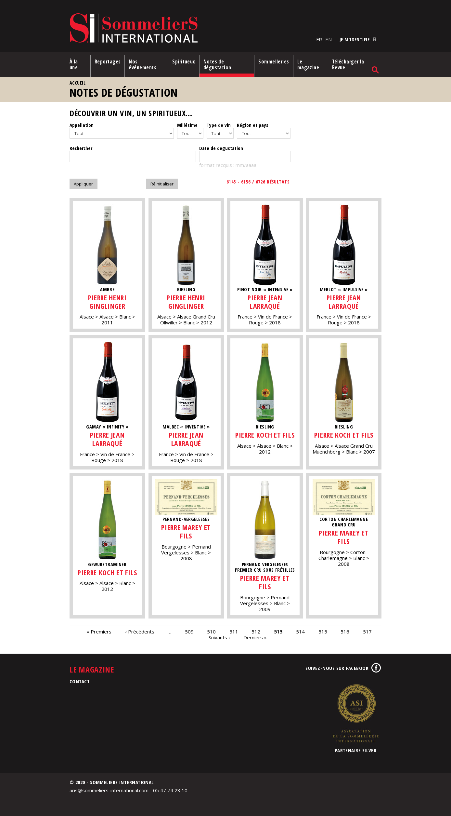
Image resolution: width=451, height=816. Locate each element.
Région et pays (252, 125)
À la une (74, 64)
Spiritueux (183, 61)
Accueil (77, 83)
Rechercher (81, 148)
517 (367, 631)
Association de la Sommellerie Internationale (355, 713)
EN (328, 39)
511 (233, 631)
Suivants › (219, 637)
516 (345, 631)
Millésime (187, 125)
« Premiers (99, 631)
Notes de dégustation (217, 64)
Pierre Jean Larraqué (265, 302)
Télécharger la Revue (348, 64)
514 (300, 631)
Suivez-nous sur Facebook (336, 668)
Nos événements (142, 64)
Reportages (108, 61)
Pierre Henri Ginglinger (107, 302)
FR (319, 39)
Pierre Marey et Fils (186, 531)
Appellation (82, 125)
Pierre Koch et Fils (264, 435)
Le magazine (308, 64)
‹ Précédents (139, 631)
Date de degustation (221, 148)
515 (322, 631)
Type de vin (219, 125)
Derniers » (255, 637)
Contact (80, 681)
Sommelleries (273, 61)
